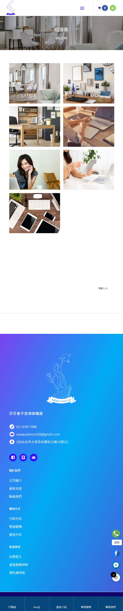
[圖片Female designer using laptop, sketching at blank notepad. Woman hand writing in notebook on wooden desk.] (90, 128)
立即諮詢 (116, 534)
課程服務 (86, 607)
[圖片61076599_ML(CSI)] (36, 128)
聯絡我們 (111, 607)
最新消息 (15, 488)
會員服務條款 (18, 564)
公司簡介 (15, 480)
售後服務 (15, 526)
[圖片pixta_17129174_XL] (36, 171)
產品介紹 (61, 607)
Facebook (116, 553)
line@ (36, 607)
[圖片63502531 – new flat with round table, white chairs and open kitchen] (36, 84)
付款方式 (15, 518)
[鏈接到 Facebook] (105, 8)
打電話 (12, 607)
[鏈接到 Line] (113, 8)
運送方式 (15, 534)
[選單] (82, 8)
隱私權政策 (17, 572)
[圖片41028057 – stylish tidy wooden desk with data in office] (90, 84)
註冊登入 (15, 556)
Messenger (116, 565)
